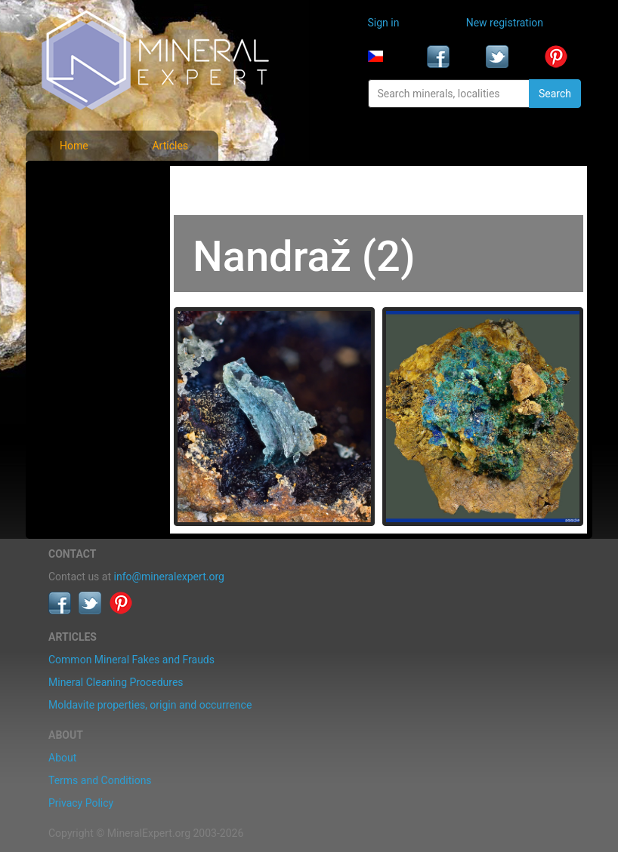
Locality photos (88, 247)
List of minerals (89, 214)
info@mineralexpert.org (169, 577)
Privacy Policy (80, 803)
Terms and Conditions (100, 780)
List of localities (89, 281)
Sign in (384, 23)
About (62, 758)
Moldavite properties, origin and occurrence (150, 705)
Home (74, 146)
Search (555, 94)
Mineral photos (87, 181)
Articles (170, 146)
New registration (504, 23)
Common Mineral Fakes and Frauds (131, 660)
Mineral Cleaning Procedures (116, 682)
